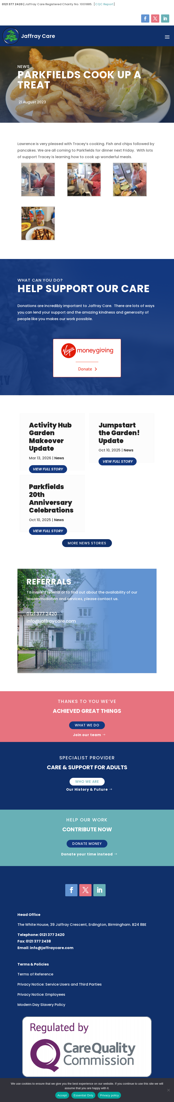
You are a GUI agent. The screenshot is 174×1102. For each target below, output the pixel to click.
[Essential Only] (168, 1090)
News (59, 458)
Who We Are (87, 781)
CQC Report (104, 4)
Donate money (87, 843)
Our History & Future (87, 789)
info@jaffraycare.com (51, 947)
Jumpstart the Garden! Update (119, 433)
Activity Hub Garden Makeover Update (50, 437)
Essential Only (83, 1095)
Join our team (87, 734)
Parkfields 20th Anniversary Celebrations (51, 498)
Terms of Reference (35, 974)
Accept (62, 1095)
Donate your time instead (87, 854)
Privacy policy (109, 1095)
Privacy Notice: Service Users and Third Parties (59, 984)
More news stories (87, 543)
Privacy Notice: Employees (41, 994)
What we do (87, 725)
